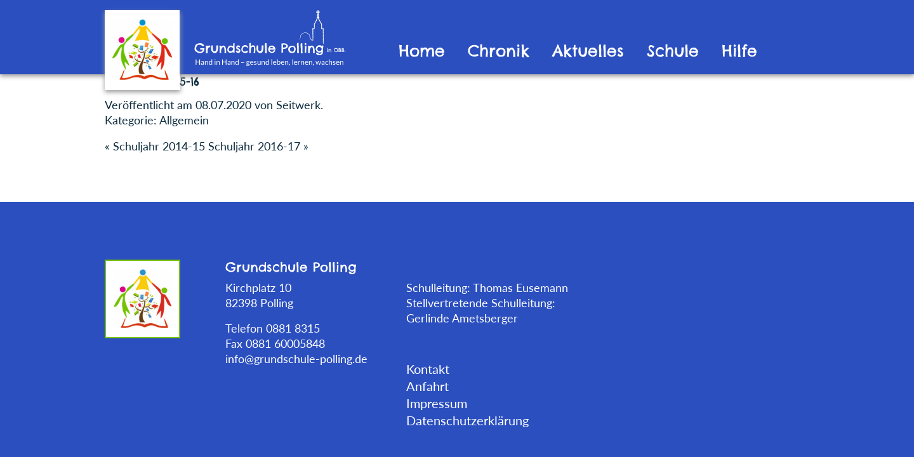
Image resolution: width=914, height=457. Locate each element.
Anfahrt (427, 386)
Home (422, 51)
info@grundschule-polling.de (296, 359)
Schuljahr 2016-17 (254, 146)
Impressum (436, 403)
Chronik (498, 51)
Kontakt (427, 368)
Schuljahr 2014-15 (159, 146)
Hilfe (739, 51)
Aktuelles (588, 51)
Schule (673, 51)
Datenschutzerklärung (467, 420)
